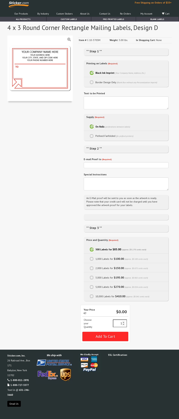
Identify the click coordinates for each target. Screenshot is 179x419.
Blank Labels (157, 19)
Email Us (14, 403)
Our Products (21, 13)
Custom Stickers (64, 13)
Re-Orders (125, 13)
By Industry (43, 13)
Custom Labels (69, 19)
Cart (165, 13)
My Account (146, 13)
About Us (85, 13)
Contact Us (104, 13)
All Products (23, 19)
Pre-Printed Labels (113, 19)
